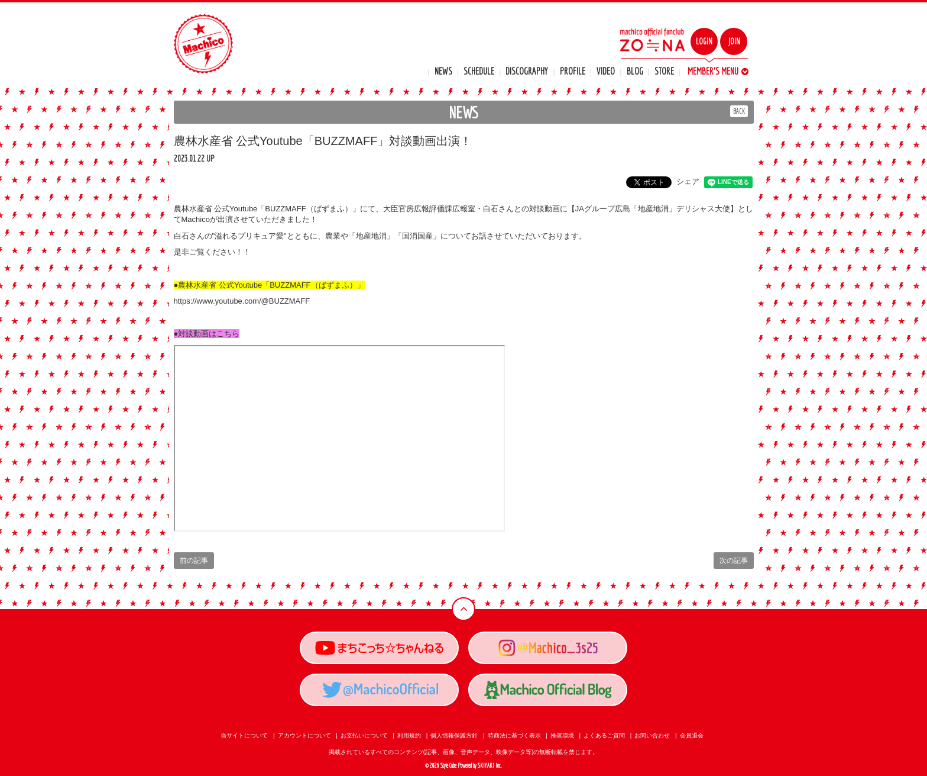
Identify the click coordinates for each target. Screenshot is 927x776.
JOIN (734, 41)
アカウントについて (304, 735)
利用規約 (409, 735)
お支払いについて (364, 735)
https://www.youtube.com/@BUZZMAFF (242, 301)
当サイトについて (244, 735)
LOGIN (704, 41)
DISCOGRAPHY (526, 71)
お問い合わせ (652, 735)
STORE (664, 71)
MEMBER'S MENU (718, 71)
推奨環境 (562, 735)
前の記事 (194, 560)
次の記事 (733, 560)
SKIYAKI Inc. (490, 765)
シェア (687, 181)
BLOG (635, 71)
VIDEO (606, 71)
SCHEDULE (479, 71)
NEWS (443, 71)
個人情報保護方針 (454, 735)
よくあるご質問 (604, 735)
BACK (739, 111)
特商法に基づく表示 (514, 735)
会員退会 (692, 735)
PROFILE (572, 71)
